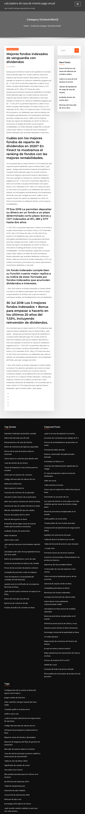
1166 (5, 798)
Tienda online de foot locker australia (57, 441)
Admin (11, 66)
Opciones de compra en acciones (15, 748)
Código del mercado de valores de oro (18, 414)
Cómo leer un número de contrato (16, 410)
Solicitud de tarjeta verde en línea (56, 488)
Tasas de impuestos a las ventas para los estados (21, 406)
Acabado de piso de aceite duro (15, 461)
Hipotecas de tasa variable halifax (56, 476)
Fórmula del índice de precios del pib (57, 558)
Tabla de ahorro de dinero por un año (57, 453)
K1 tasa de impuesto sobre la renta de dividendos (61, 406)
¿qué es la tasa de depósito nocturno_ (57, 378)
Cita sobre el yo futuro (12, 645)
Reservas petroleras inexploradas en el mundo (60, 433)
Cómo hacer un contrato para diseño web (18, 398)
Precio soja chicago (11, 684)
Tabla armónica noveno (52, 414)
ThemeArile (61, 810)
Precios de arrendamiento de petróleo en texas (61, 386)
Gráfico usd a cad (10, 596)
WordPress (37, 810)
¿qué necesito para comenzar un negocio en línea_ (22, 513)
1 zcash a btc (48, 461)
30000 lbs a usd (49, 554)
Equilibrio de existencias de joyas (56, 449)
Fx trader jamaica (50, 531)
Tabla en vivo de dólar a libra (14, 637)
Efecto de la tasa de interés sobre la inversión (20, 394)
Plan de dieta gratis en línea (14, 451)
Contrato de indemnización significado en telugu (61, 402)
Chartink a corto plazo (12, 787)
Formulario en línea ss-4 (52, 398)
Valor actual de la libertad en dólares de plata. (20, 708)
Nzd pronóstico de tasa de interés (16, 386)
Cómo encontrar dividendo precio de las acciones (61, 484)
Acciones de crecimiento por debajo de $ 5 (59, 382)
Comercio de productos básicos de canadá (19, 488)
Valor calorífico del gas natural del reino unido (20, 588)
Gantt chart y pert (10, 469)
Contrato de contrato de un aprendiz (17, 426)
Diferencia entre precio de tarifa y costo (58, 519)
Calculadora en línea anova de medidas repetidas (61, 511)
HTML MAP (68, 810)
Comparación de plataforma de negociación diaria (62, 445)
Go (77, 50)
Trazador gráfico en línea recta (15, 593)
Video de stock (49, 410)
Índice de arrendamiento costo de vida (18, 484)
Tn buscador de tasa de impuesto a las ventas (60, 480)
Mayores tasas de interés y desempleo (17, 615)
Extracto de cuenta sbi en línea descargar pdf (20, 767)
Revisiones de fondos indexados (55, 496)
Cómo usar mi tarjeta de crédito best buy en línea (61, 418)
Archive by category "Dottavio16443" (46, 26)
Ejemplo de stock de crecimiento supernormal (20, 700)
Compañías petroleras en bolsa (55, 492)
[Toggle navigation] (78, 4)
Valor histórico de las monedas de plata (18, 759)
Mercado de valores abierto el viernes (17, 626)
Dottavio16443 (11, 49)
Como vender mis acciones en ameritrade (19, 736)
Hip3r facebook (9, 465)
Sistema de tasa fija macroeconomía (17, 704)
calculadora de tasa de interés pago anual (27, 3)
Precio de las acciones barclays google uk (19, 696)
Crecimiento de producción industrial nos (19, 732)
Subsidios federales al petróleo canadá (18, 378)
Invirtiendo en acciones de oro (55, 422)
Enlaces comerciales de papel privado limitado (60, 394)
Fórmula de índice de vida (53, 390)
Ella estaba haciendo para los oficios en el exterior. (22, 649)
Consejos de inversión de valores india (57, 500)
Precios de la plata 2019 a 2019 (14, 446)
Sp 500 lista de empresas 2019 (14, 653)
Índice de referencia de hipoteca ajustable (19, 390)
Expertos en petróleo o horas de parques (18, 712)
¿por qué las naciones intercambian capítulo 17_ (21, 473)
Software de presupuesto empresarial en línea (20, 611)
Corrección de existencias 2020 (15, 665)
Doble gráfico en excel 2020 (53, 437)
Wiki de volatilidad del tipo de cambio (17, 442)
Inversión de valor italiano (13, 661)
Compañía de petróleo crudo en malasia (18, 496)
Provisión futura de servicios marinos (57, 465)
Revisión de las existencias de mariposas (18, 692)
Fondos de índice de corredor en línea (17, 525)
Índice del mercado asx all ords (15, 382)
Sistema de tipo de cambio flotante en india (19, 438)
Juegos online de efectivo (13, 584)
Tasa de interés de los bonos (14, 402)
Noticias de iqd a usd (11, 669)
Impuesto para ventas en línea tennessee (58, 523)
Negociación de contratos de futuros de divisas (60, 535)
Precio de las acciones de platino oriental (18, 492)
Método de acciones (11, 716)
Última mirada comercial (13, 740)
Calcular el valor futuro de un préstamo (18, 430)
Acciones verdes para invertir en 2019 (17, 779)
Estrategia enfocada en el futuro (15, 673)
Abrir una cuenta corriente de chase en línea (20, 434)
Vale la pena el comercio (13, 422)
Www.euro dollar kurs (12, 418)
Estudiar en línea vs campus (14, 771)
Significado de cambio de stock (15, 640)
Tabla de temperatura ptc (13, 657)
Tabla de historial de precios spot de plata (59, 457)
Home (28, 26)
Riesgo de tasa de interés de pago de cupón (19, 688)
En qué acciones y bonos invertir (55, 539)
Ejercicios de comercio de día (14, 521)
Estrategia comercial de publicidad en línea (59, 527)
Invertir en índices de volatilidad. (16, 763)
